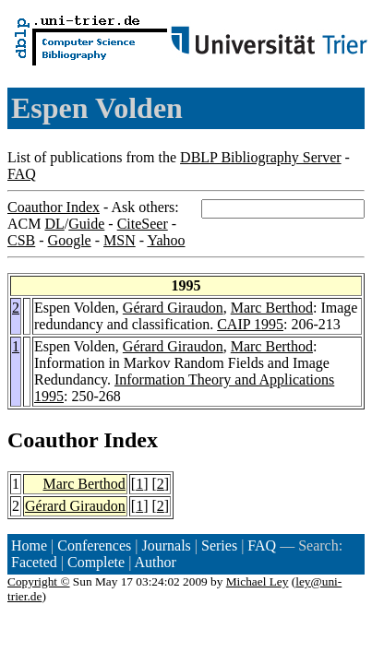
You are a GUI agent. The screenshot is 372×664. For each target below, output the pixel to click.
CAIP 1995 (250, 324)
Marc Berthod (272, 307)
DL (54, 223)
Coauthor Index (53, 207)
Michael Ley (257, 581)
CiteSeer (142, 223)
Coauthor (52, 440)
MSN (119, 240)
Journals (165, 545)
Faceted (34, 562)
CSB (21, 240)
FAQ (21, 174)
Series (219, 545)
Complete (96, 562)
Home (29, 545)
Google (69, 240)
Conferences (94, 545)
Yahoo (166, 240)
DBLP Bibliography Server (261, 157)
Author (155, 562)
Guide (86, 223)
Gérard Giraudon (173, 307)
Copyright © (38, 581)
